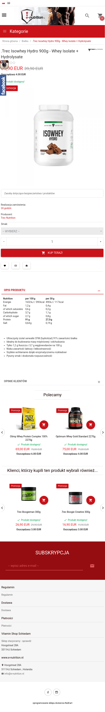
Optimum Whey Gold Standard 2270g (75, 436)
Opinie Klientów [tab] (15, 381)
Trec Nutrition (8, 217)
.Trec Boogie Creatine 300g (75, 512)
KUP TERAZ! (52, 253)
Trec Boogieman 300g (29, 512)
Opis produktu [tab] (14, 290)
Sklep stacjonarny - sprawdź (16, 641)
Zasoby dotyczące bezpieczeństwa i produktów (29, 193)
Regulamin (7, 594)
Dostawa (6, 610)
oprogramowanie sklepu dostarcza (48, 703)
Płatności (6, 625)
